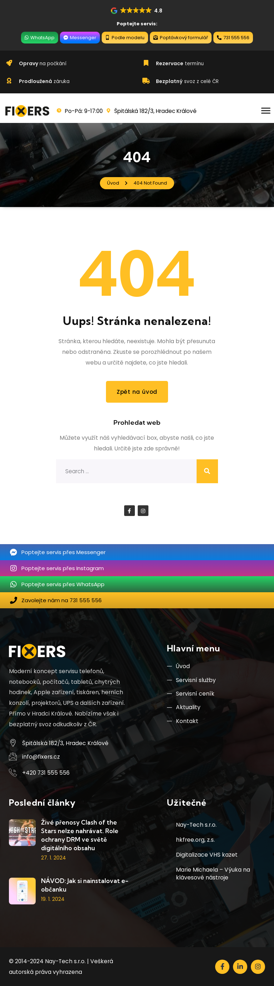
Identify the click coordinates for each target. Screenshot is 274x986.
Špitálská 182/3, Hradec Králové (65, 743)
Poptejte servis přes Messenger (63, 552)
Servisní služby (191, 680)
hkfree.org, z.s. (195, 839)
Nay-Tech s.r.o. (196, 824)
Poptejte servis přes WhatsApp (63, 584)
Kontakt (182, 722)
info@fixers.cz (41, 756)
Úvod (178, 666)
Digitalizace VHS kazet (207, 854)
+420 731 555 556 (46, 772)
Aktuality (184, 708)
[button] (137, 10)
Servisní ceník (190, 694)
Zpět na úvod (137, 392)
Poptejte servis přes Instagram (62, 568)
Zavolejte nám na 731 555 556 (61, 600)
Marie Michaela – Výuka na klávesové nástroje (213, 873)
